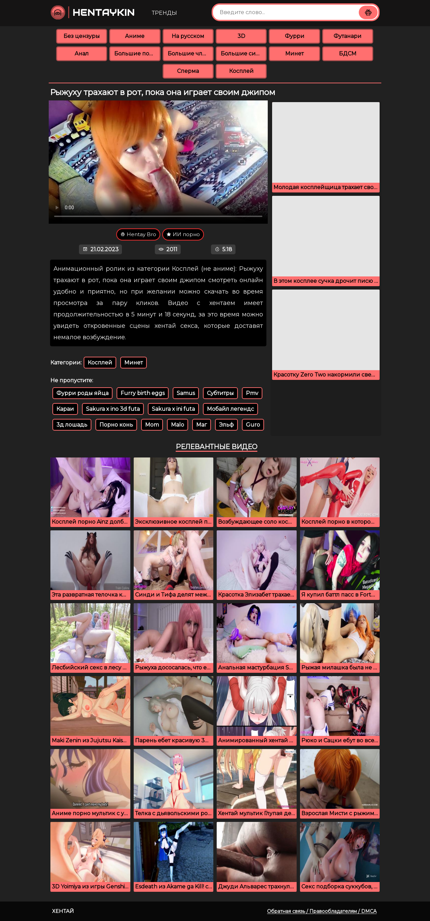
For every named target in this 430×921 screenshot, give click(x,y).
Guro (253, 425)
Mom (152, 425)
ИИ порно (183, 234)
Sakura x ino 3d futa (113, 409)
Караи (65, 409)
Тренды (164, 13)
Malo (177, 425)
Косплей (241, 71)
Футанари (347, 36)
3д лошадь (71, 425)
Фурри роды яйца (82, 393)
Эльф (226, 425)
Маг (201, 425)
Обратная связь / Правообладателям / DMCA (322, 911)
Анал (82, 53)
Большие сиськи (244, 53)
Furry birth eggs (143, 393)
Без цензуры (81, 36)
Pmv (252, 393)
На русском (188, 36)
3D (241, 36)
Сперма (188, 71)
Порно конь (116, 425)
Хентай (63, 911)
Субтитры (220, 393)
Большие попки (137, 53)
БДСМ (347, 53)
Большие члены (191, 53)
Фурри (294, 36)
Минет (294, 53)
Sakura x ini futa (173, 409)
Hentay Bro (138, 234)
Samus (186, 393)
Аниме (134, 36)
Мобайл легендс (230, 409)
